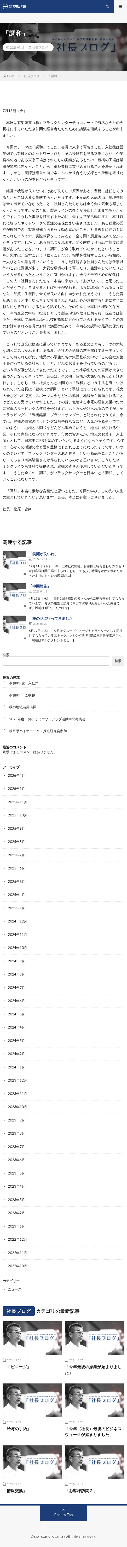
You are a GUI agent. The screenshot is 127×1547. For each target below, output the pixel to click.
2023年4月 (16, 1186)
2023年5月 (16, 1173)
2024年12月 (17, 921)
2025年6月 (16, 868)
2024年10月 (17, 948)
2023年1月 (16, 1226)
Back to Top (63, 1515)
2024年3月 (16, 1041)
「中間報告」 (40, 586)
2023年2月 (16, 1213)
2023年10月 (17, 1107)
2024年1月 (16, 1067)
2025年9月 (16, 828)
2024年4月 (16, 1027)
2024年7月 (16, 987)
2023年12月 (17, 1080)
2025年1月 (16, 908)
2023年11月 (17, 1094)
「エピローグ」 (17, 1366)
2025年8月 (16, 842)
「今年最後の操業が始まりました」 (93, 1369)
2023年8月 (16, 1133)
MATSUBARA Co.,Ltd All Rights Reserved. (65, 1537)
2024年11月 (17, 934)
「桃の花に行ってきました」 (52, 618)
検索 (6, 655)
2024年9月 (16, 961)
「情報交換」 (15, 1490)
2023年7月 (16, 1147)
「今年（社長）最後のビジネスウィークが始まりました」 (93, 1431)
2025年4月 (16, 895)
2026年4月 (16, 775)
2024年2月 (16, 1054)
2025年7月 (16, 855)
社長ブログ (40, 47)
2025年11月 (17, 802)
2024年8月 (16, 974)
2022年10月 (17, 1266)
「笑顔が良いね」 (43, 554)
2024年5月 (16, 1014)
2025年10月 (17, 815)
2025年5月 (16, 881)
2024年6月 (16, 1001)
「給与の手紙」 (17, 1428)
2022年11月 (17, 1253)
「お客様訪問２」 (81, 1490)
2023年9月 (16, 1120)
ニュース (14, 1289)
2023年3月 (16, 1200)
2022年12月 (17, 1239)
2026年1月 (16, 788)
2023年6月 (16, 1160)
